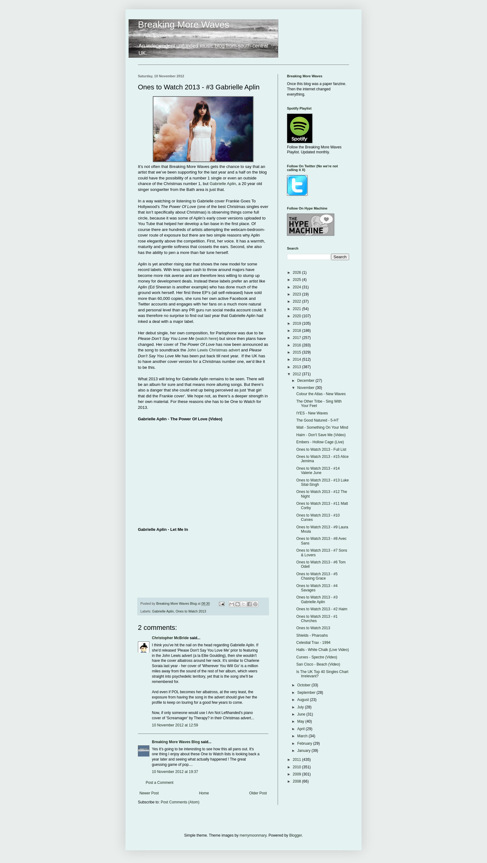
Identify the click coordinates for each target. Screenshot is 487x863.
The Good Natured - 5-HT (317, 420)
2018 (297, 330)
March (303, 736)
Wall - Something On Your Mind (322, 427)
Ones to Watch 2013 (190, 611)
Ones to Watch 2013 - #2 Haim (321, 609)
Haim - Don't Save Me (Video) (321, 435)
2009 (297, 774)
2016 (297, 345)
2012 (297, 374)
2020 (297, 316)
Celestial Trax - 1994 (313, 642)
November (306, 388)
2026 (297, 272)
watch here (207, 338)
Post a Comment (159, 782)
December (306, 380)
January (304, 750)
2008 (297, 781)
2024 (297, 287)
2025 (297, 280)
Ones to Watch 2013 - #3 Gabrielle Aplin (317, 599)
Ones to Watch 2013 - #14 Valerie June (318, 470)
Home (204, 793)
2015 (297, 352)
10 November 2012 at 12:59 (175, 725)
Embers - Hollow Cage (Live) (320, 442)
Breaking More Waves (183, 24)
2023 (297, 294)
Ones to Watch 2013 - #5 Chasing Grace (317, 576)
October (304, 685)
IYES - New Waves (312, 413)
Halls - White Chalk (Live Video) (322, 650)
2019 (297, 323)
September (306, 692)
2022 (297, 301)
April (301, 729)
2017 (297, 338)
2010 (297, 767)
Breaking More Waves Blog (176, 742)
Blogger (295, 835)
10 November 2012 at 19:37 (175, 772)
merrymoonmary (252, 835)
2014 (297, 359)
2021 (297, 309)
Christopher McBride (170, 638)
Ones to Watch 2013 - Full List (321, 449)
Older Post (258, 793)
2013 (297, 367)
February (305, 743)
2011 (297, 759)
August (303, 700)
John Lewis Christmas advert (214, 350)
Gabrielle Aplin (223, 183)
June (301, 714)
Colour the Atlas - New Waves (321, 394)
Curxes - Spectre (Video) (316, 657)
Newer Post (149, 793)
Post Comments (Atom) (180, 802)
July (301, 707)
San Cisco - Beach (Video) (318, 664)
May (301, 721)
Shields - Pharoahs (312, 635)
